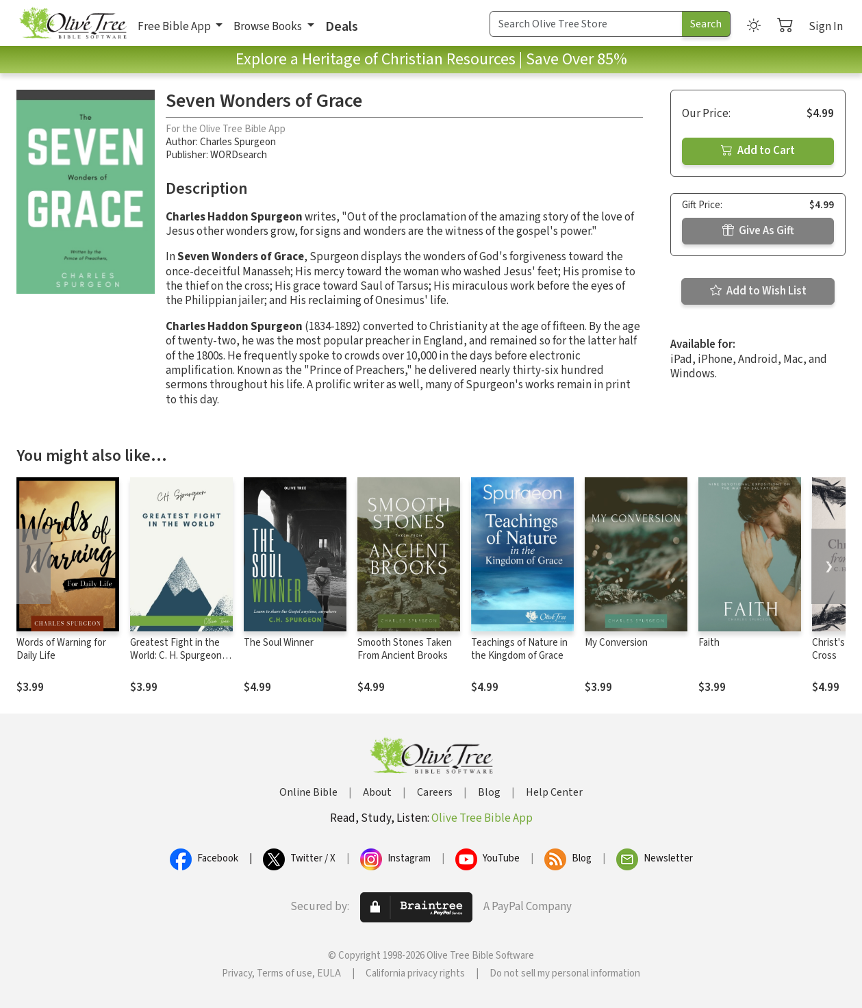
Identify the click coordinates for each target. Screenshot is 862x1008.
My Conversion (616, 642)
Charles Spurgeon (238, 142)
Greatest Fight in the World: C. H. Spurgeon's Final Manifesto (179, 655)
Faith (709, 642)
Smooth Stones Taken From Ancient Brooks (404, 649)
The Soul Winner (279, 642)
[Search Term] (586, 24)
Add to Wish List (758, 291)
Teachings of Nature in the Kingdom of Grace (519, 649)
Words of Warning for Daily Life (61, 649)
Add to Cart (758, 150)
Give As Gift (758, 231)
